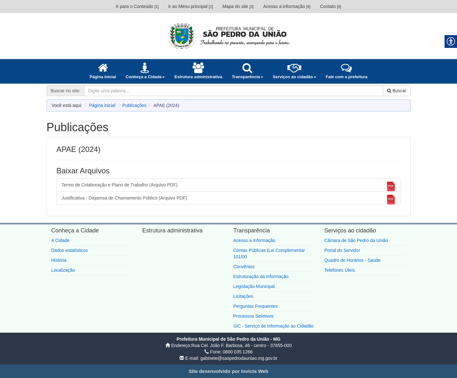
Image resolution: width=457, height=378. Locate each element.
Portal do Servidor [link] (342, 250)
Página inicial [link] (102, 105)
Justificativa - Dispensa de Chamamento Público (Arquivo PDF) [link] (229, 199)
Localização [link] (63, 270)
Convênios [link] (244, 266)
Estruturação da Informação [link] (261, 276)
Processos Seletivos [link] (253, 316)
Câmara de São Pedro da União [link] (356, 240)
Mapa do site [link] (238, 6)
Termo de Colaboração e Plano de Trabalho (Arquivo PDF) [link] (229, 186)
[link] (229, 36)
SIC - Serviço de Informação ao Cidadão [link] (273, 326)
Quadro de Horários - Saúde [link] (352, 260)
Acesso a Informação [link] (254, 240)
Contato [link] (330, 6)
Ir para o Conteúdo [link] (137, 6)
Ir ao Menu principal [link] (190, 6)
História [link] (58, 260)
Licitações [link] (243, 296)
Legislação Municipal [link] (254, 286)
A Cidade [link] (60, 240)
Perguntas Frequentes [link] (255, 306)
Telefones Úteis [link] (339, 270)
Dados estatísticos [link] (69, 250)
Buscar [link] (396, 90)
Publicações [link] (134, 105)
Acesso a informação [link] (286, 6)
